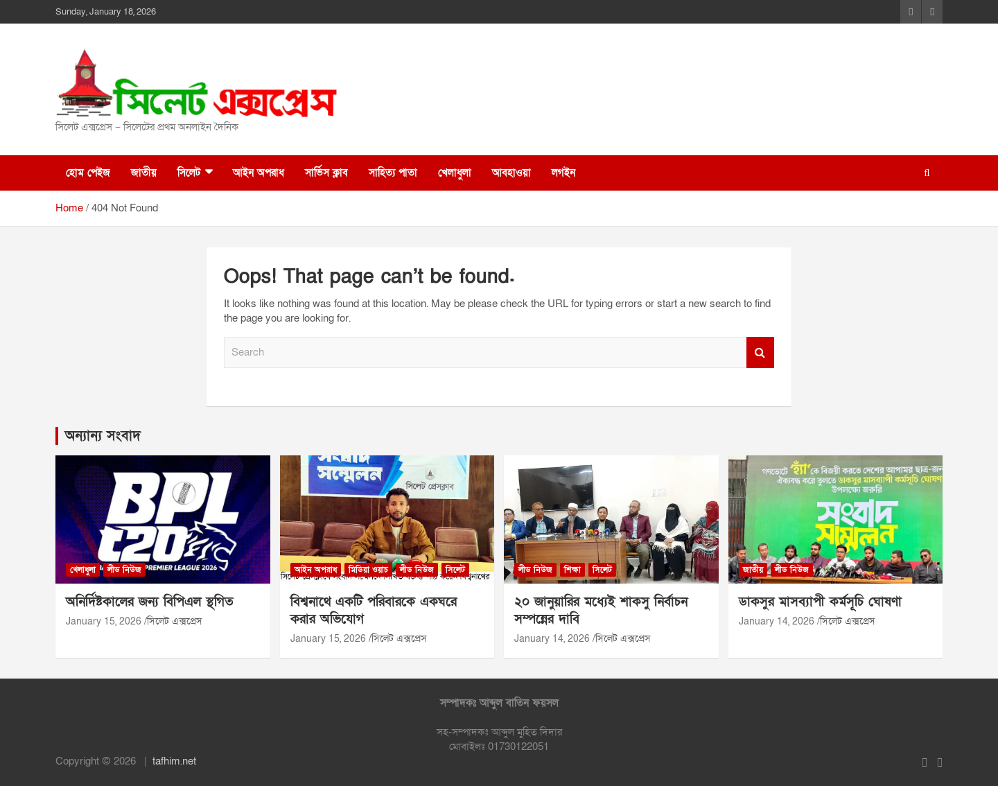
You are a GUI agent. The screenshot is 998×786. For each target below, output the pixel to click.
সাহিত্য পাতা (393, 173)
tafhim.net (174, 761)
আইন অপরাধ (258, 173)
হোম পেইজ (88, 173)
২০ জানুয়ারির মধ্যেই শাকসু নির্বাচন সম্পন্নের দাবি (601, 610)
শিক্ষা (572, 569)
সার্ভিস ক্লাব (326, 173)
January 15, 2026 (103, 621)
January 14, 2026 (552, 638)
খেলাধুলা (454, 173)
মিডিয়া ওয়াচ (368, 569)
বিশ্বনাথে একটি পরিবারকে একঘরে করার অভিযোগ (373, 610)
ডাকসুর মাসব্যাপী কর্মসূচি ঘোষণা (820, 602)
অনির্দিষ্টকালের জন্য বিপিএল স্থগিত (150, 602)
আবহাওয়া (511, 173)
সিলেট (188, 173)
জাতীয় (144, 173)
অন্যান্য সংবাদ (103, 436)
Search (760, 352)
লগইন (563, 173)
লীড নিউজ (124, 569)
